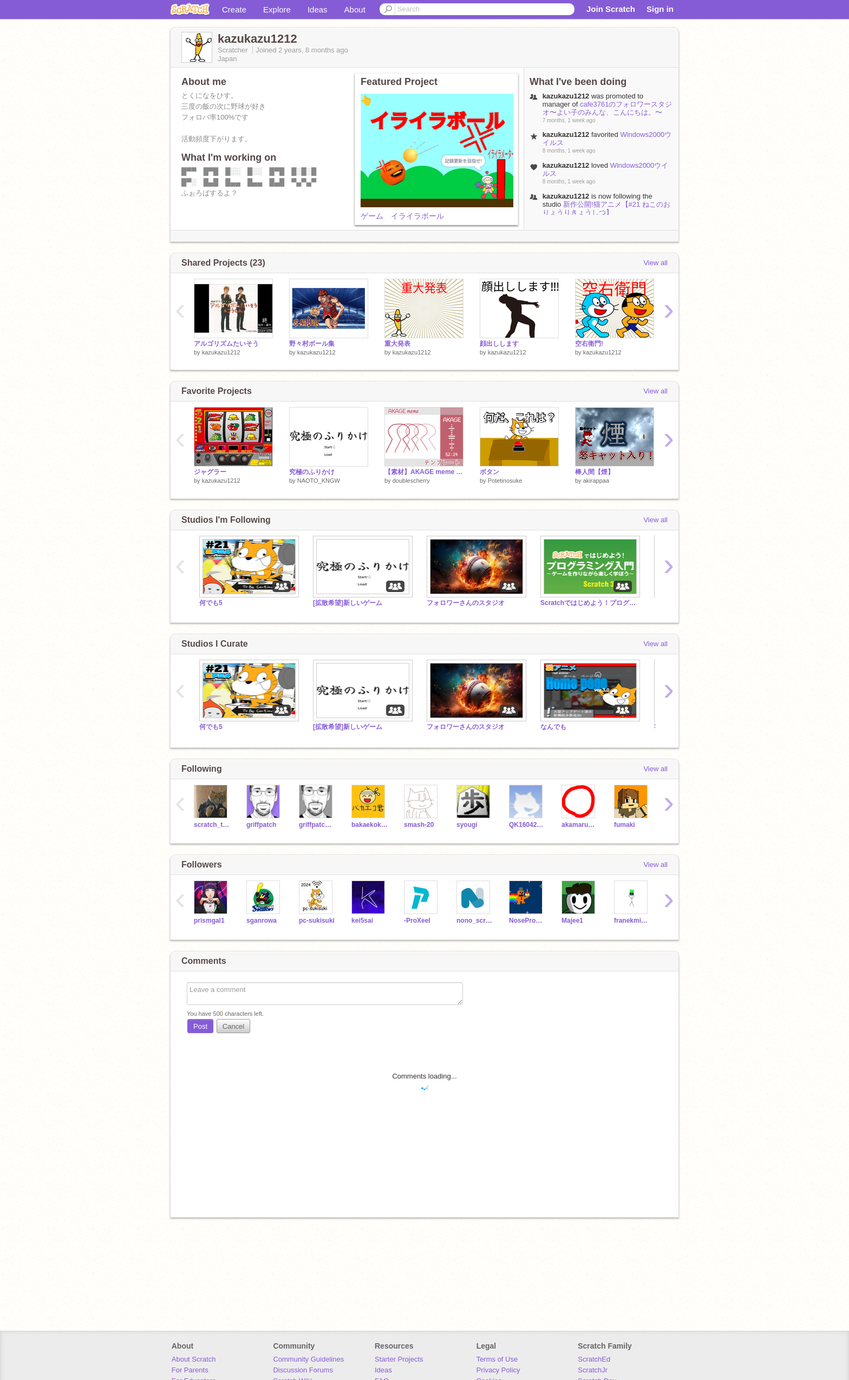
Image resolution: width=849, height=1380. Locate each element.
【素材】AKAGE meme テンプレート (423, 472)
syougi (467, 825)
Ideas (318, 9)
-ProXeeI (417, 920)
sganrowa (261, 920)
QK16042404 (527, 825)
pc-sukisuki (317, 920)
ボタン (489, 472)
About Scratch (194, 1359)
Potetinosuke (505, 480)
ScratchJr (593, 1370)
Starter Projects (399, 1359)
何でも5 (211, 603)
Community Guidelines (308, 1359)
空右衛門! (589, 343)
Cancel (233, 1026)
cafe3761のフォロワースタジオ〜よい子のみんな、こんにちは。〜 (607, 108)
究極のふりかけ (312, 472)
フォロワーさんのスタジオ (466, 603)
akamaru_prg (579, 825)
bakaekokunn (369, 825)
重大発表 (397, 343)
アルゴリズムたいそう (226, 343)
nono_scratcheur (474, 920)
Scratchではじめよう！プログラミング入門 (589, 603)
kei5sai (362, 920)
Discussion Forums (303, 1370)
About (354, 9)
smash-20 (419, 825)
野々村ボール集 (312, 343)
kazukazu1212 (221, 352)
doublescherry (411, 480)
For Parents (190, 1370)
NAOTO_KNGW (318, 480)
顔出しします (499, 343)
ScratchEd (594, 1359)
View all (655, 263)
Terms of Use (497, 1359)
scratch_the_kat (212, 825)
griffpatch (261, 825)
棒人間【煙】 (594, 472)
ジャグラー (210, 472)
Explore (277, 9)
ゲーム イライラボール (402, 216)
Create (234, 9)
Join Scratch (610, 9)
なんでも (553, 727)
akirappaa (596, 480)
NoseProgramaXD (527, 920)
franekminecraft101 (632, 920)
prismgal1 (209, 920)
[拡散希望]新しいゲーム (347, 603)
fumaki (624, 825)
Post (200, 1026)
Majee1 (572, 920)
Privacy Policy (498, 1370)
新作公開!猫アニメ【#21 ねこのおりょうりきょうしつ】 (606, 208)
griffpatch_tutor (317, 825)
